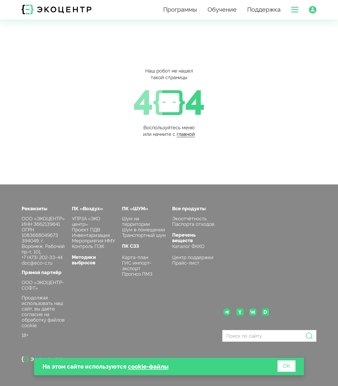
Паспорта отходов (193, 223)
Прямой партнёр (42, 272)
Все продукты (189, 208)
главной (186, 133)
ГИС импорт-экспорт (137, 265)
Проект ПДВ (86, 229)
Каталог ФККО (188, 245)
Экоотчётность (189, 218)
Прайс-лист (185, 262)
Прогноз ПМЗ (137, 273)
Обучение (222, 9)
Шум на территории (136, 221)
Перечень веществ (184, 237)
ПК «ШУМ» (135, 208)
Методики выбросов (84, 260)
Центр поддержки (192, 257)
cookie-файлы (148, 366)
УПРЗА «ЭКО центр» (86, 221)
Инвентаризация (91, 234)
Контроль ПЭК (88, 245)
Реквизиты (34, 208)
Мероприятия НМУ (93, 240)
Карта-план (135, 257)
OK (286, 365)
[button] (294, 9)
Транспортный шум (144, 234)
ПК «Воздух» (87, 208)
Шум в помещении (143, 229)
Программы (180, 9)
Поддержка (264, 9)
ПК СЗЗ (130, 245)
